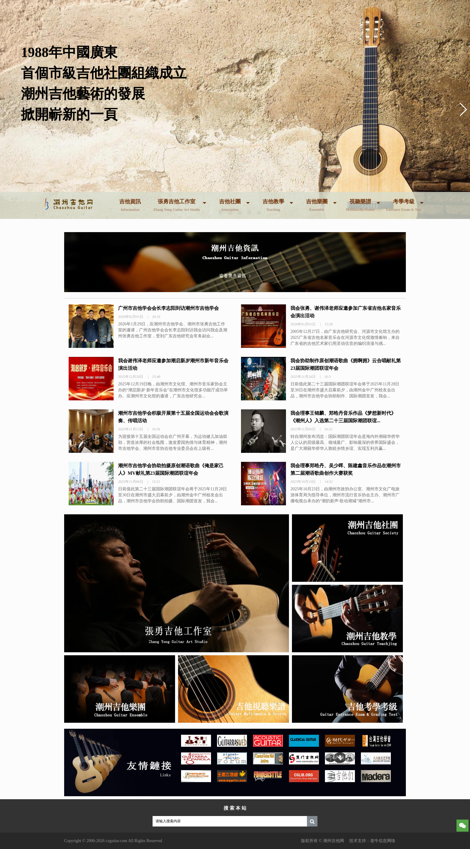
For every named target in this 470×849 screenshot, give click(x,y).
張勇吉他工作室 (176, 205)
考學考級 (403, 205)
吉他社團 (230, 205)
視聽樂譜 (360, 205)
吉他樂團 (317, 205)
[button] (463, 109)
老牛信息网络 (382, 841)
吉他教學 (273, 205)
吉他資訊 (130, 205)
